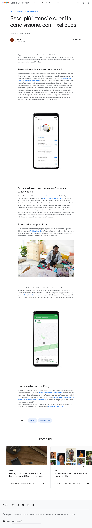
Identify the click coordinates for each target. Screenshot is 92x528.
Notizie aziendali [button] (54, 3)
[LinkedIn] (33, 505)
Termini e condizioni (37, 515)
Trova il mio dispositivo (31, 295)
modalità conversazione (49, 196)
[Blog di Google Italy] (11, 11)
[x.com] (18, 505)
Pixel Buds (32, 420)
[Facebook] (28, 505)
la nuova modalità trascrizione (52, 198)
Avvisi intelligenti (35, 231)
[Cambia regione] (26, 521)
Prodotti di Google (61, 515)
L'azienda (49, 515)
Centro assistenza (54, 407)
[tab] (36, 493)
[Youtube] (23, 505)
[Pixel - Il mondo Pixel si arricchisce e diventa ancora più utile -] (69, 467)
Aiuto (6, 521)
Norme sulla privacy (21, 515)
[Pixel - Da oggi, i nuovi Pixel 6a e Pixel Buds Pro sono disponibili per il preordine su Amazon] (22, 467)
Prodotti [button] (44, 3)
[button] (77, 39)
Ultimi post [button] (37, 3)
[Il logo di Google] (7, 514)
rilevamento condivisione (31, 81)
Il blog (73, 515)
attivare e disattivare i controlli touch (50, 393)
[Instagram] (13, 505)
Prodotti (20, 11)
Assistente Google (45, 420)
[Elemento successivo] (83, 466)
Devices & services (33, 11)
